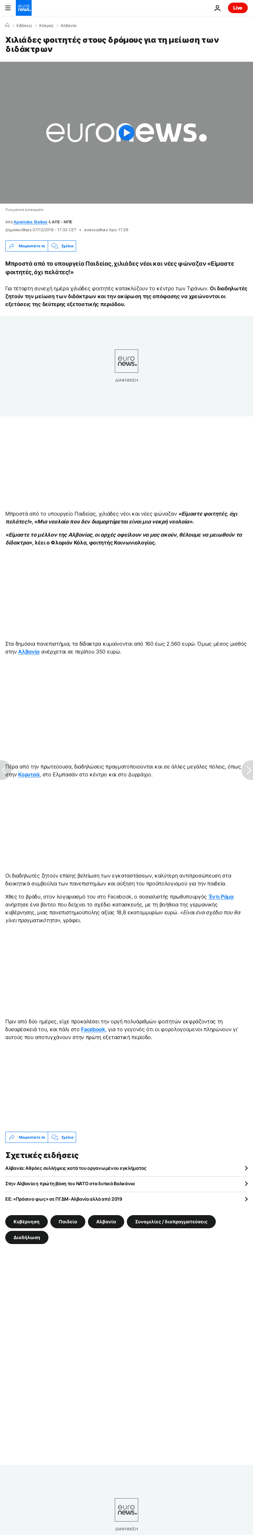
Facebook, (93, 1029)
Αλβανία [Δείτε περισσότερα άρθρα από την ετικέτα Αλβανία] (106, 1221)
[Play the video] (126, 133)
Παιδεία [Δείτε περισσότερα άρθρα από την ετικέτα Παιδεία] (68, 1221)
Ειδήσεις (24, 26)
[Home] (7, 25)
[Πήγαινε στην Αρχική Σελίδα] (24, 8)
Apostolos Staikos (30, 221)
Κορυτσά (29, 774)
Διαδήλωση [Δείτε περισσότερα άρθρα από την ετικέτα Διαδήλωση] (27, 1237)
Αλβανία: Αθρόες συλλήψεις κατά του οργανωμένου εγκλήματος (76, 1168)
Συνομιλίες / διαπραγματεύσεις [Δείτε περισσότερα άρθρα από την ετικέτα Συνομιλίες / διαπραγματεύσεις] (171, 1221)
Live (237, 8)
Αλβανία (68, 26)
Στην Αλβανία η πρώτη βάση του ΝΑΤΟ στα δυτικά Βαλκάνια (70, 1183)
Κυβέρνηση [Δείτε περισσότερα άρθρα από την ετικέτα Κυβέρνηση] (27, 1221)
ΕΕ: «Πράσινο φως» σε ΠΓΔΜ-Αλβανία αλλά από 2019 (63, 1199)
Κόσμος (46, 26)
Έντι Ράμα (221, 896)
